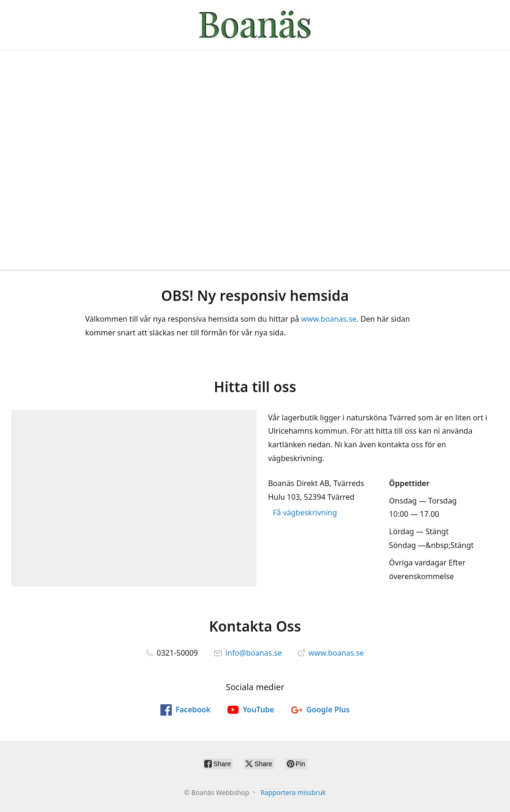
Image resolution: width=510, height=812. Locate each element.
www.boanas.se (328, 319)
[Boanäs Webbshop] (255, 25)
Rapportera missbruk (293, 792)
